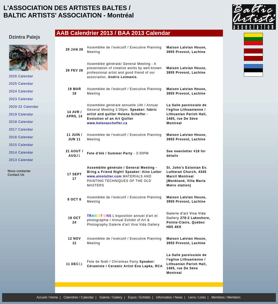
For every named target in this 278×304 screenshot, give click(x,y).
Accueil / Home (47, 297)
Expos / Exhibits (139, 297)
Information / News (169, 297)
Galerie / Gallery (110, 297)
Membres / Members (226, 297)
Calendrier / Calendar (79, 297)
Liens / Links (197, 297)
